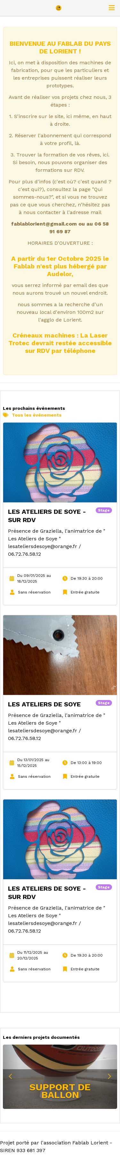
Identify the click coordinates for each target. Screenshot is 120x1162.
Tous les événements (32, 415)
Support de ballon (60, 1090)
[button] (11, 1077)
